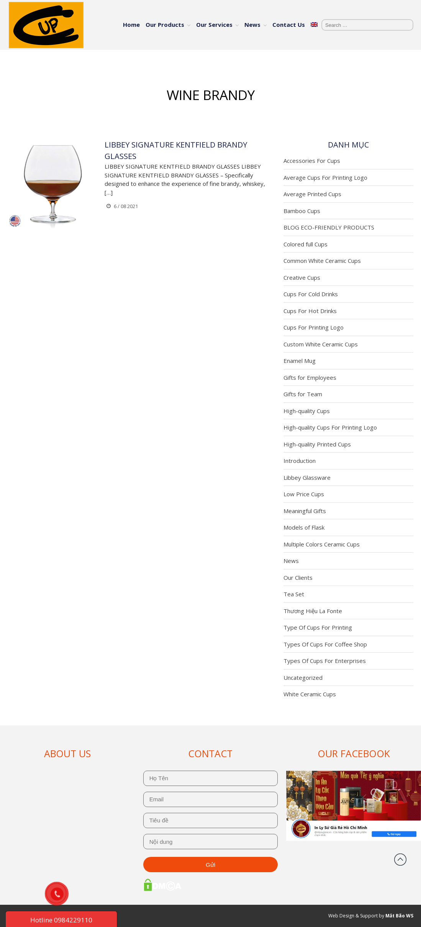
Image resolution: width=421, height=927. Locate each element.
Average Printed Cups (312, 194)
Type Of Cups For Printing (317, 627)
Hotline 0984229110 (61, 920)
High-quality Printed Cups (317, 444)
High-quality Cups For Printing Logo (330, 427)
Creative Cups (301, 277)
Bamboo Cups (301, 211)
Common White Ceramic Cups (322, 260)
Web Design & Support (353, 915)
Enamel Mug (299, 360)
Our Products (165, 24)
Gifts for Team (302, 394)
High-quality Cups (306, 411)
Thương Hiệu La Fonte (312, 611)
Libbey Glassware (307, 477)
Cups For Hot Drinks (310, 311)
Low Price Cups (303, 494)
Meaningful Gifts (304, 511)
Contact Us (288, 24)
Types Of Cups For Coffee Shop (325, 644)
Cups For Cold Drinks (310, 294)
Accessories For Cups (311, 160)
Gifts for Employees (309, 377)
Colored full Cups (305, 244)
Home (131, 24)
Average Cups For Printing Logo (325, 177)
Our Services (214, 24)
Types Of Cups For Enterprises (324, 660)
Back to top (400, 859)
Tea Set (293, 594)
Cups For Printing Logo (313, 327)
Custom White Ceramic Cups (320, 344)
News (252, 24)
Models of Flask (303, 527)
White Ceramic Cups (309, 694)
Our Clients (298, 577)
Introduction (299, 460)
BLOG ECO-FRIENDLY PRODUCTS (328, 227)
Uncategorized (303, 677)
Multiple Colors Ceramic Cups (321, 544)
